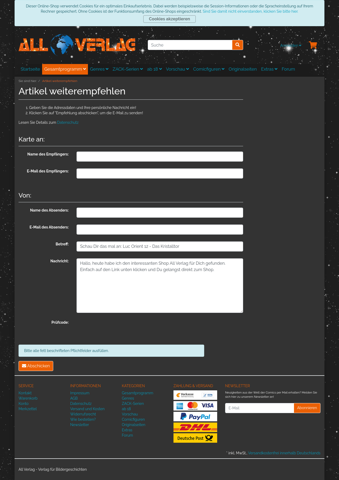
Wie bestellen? (83, 419)
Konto (24, 403)
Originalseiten (243, 69)
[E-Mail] (259, 408)
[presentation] (117, 330)
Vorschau (177, 69)
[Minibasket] (313, 45)
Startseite (30, 69)
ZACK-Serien (128, 69)
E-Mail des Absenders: (49, 227)
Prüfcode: (60, 322)
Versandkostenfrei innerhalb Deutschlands (284, 453)
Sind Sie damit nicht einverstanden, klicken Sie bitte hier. (250, 11)
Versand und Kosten (87, 409)
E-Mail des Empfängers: (48, 171)
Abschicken (36, 365)
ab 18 (154, 69)
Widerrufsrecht (83, 414)
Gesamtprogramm (65, 69)
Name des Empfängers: (48, 154)
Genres (99, 69)
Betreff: (62, 244)
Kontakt (25, 393)
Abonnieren (307, 408)
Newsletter (79, 425)
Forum (288, 69)
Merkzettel (28, 409)
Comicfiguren (208, 69)
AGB (74, 398)
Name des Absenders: (49, 210)
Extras (269, 69)
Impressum (80, 393)
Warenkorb (28, 398)
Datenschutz (68, 122)
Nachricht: (59, 261)
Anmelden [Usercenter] (290, 45)
